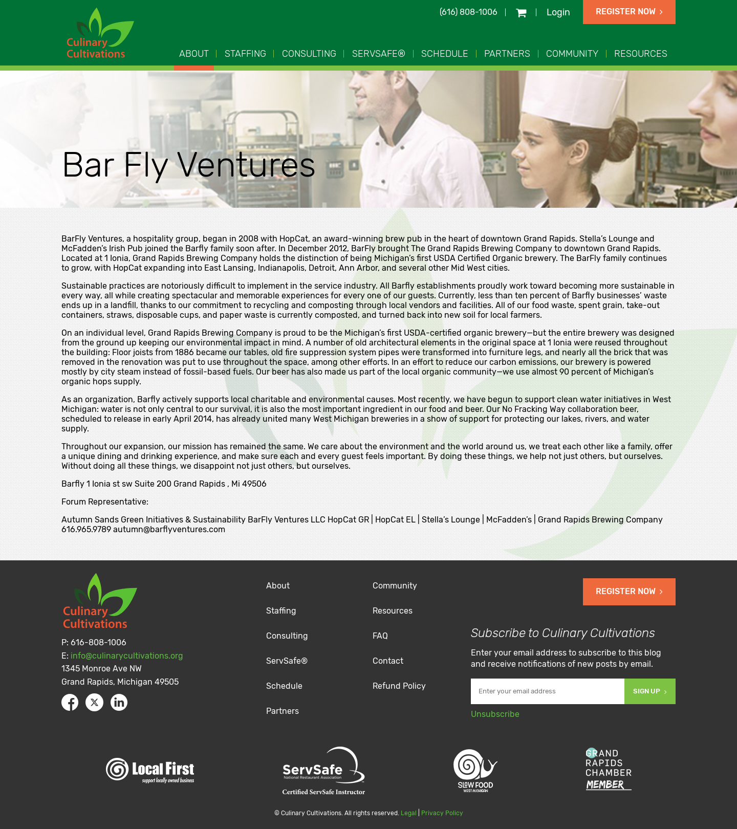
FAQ (380, 636)
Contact (388, 661)
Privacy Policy (442, 813)
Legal (409, 813)
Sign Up (650, 691)
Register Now (629, 11)
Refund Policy (399, 686)
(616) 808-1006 (468, 12)
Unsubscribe (495, 714)
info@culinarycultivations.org (127, 656)
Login (558, 12)
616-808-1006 (98, 642)
